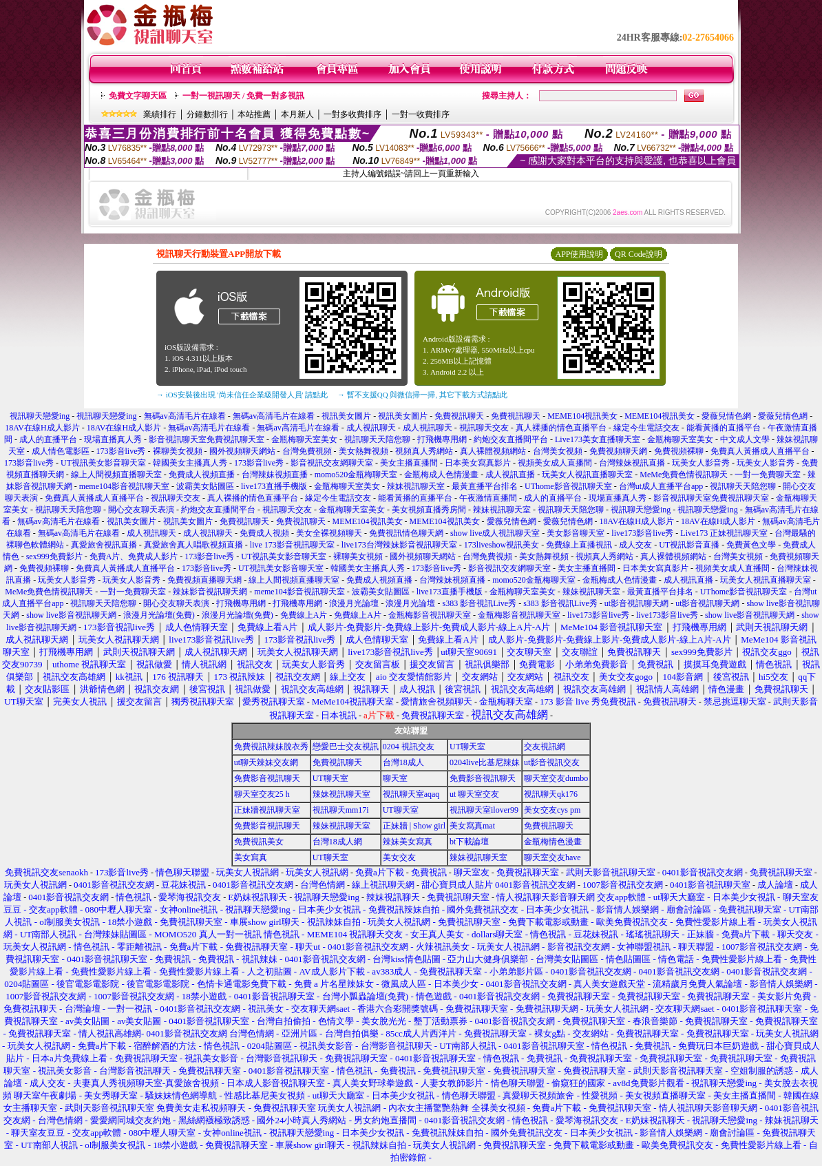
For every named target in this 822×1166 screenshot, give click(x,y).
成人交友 (635, 545)
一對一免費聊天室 (768, 474)
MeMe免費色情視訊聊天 (684, 474)
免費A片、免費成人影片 (133, 556)
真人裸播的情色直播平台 (561, 428)
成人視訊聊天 (371, 428)
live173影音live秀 (642, 533)
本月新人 (297, 114)
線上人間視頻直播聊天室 (116, 474)
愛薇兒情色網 (726, 416)
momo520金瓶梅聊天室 (356, 474)
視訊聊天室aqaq (411, 794)
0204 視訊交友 (408, 746)
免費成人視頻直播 (202, 474)
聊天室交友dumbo (556, 778)
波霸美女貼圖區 (205, 486)
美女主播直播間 (409, 463)
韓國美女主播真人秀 (190, 463)
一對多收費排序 (352, 114)
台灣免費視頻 (307, 451)
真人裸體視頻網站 (493, 451)
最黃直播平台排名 (485, 486)
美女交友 (399, 857)
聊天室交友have (552, 857)
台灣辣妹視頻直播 (275, 474)
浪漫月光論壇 (354, 603)
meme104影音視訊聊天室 (124, 486)
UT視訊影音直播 (689, 545)
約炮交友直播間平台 (511, 439)
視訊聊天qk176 (551, 794)
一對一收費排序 (421, 114)
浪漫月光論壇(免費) (159, 615)
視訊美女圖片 (346, 416)
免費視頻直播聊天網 (204, 580)
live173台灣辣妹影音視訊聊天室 (399, 545)
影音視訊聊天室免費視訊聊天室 (206, 439)
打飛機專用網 (442, 439)
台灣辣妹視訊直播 (632, 463)
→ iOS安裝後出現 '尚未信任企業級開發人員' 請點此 (242, 395)
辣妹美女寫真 (407, 841)
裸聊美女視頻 (177, 451)
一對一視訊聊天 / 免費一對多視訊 (243, 96)
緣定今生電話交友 (646, 428)
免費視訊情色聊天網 (406, 533)
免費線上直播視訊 (579, 545)
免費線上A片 (304, 615)
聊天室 (395, 778)
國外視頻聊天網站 (242, 451)
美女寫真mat (472, 826)
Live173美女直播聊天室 (597, 439)
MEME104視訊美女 (582, 416)
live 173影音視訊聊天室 (292, 545)
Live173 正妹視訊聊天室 (724, 533)
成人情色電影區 (60, 451)
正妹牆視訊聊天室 (267, 810)
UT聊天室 (467, 746)
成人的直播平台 (48, 439)
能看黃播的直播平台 (723, 428)
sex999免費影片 (54, 556)
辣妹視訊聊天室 (416, 486)
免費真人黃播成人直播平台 (760, 451)
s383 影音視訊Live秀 (479, 603)
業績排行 (159, 114)
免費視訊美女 (259, 841)
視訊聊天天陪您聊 (377, 439)
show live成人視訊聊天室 (495, 533)
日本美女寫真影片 (478, 463)
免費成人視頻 (264, 533)
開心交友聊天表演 (141, 509)
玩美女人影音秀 (701, 463)
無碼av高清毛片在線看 (185, 416)
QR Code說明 (638, 254)
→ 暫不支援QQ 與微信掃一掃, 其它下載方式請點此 (422, 395)
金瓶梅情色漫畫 (553, 841)
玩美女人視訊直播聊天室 (587, 474)
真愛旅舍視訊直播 (104, 545)
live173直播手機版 (274, 486)
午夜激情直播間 (488, 498)
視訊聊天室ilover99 (484, 810)
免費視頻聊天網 (618, 451)
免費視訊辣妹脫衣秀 (271, 746)
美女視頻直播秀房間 (429, 509)
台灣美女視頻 (557, 451)
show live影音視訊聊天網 (71, 615)
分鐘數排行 (207, 114)
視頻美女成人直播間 (555, 463)
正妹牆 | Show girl (414, 826)
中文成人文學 (745, 439)
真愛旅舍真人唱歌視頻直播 (193, 545)
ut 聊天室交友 (474, 794)
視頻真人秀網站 (424, 451)
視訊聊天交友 (484, 428)
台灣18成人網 (337, 841)
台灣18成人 (403, 762)
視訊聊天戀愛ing (41, 416)
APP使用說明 (579, 254)
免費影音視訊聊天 (267, 778)
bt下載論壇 (469, 841)
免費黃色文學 (751, 545)
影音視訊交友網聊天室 (332, 463)
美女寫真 (250, 857)
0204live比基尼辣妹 (485, 762)
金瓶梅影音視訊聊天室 (429, 615)
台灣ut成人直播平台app (661, 486)
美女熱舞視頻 (363, 451)
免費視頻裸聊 (679, 451)
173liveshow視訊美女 (501, 545)
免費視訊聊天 (459, 416)
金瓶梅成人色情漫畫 (441, 474)
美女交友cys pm (552, 810)
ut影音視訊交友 (552, 762)
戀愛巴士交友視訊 (346, 746)
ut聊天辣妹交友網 (266, 762)
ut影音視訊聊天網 (636, 603)
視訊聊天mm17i (341, 810)
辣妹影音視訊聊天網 (210, 591)
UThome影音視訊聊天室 (568, 486)
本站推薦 (254, 114)
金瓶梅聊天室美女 (304, 439)
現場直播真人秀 (113, 439)
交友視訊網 (544, 746)
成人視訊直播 (510, 474)
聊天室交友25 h (262, 794)
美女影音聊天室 (575, 533)
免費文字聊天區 (138, 96)
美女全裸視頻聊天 (329, 533)
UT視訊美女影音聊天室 (103, 463)
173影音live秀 (121, 451)
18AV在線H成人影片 (42, 428)
